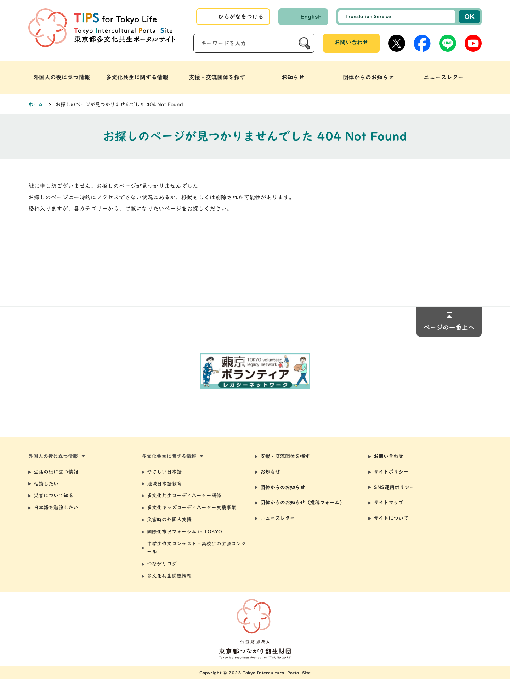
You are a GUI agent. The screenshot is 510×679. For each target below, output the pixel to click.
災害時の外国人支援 (169, 519)
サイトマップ (388, 502)
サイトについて (391, 518)
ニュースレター (277, 518)
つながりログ (162, 563)
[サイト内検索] (253, 43)
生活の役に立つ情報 (56, 471)
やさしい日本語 (164, 471)
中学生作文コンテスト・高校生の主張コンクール (196, 548)
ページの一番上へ (449, 327)
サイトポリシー (391, 471)
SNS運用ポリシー (394, 487)
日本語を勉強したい (56, 507)
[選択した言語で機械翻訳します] (396, 16)
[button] (66, 77)
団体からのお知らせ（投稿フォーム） (302, 502)
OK (469, 16)
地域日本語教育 (164, 483)
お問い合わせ (351, 42)
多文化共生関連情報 (169, 575)
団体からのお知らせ (282, 487)
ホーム (35, 104)
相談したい (46, 483)
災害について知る (53, 495)
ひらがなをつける (241, 16)
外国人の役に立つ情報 (61, 77)
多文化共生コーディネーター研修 (184, 495)
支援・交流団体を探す (285, 456)
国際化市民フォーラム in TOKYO (184, 531)
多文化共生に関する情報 (137, 77)
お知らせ (270, 471)
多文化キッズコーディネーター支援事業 (191, 507)
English (311, 16)
